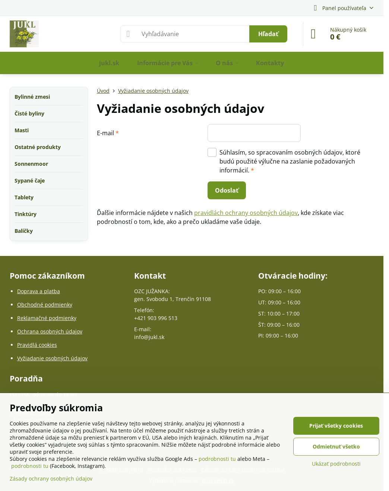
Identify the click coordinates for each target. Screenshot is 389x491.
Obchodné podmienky (44, 304)
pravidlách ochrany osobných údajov (246, 213)
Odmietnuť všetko (336, 446)
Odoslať (226, 190)
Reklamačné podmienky (46, 317)
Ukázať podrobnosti (336, 463)
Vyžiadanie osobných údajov (52, 358)
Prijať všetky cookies (336, 425)
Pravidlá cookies (37, 344)
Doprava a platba (38, 291)
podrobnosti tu (217, 458)
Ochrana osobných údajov (49, 331)
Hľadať (268, 34)
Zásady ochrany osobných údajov (51, 478)
